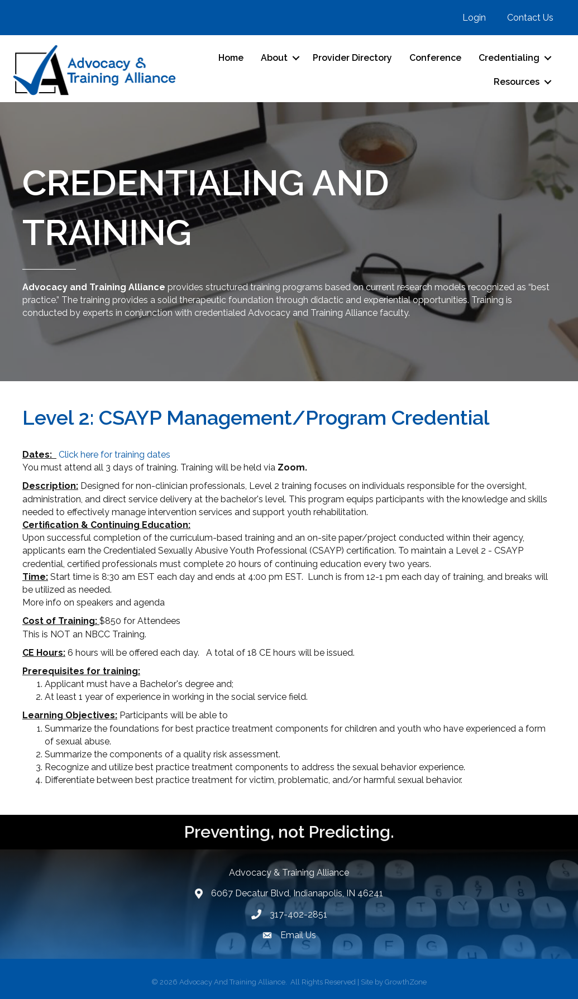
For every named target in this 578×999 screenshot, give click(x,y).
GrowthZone (406, 982)
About (274, 57)
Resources (516, 81)
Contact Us (530, 17)
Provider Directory (352, 57)
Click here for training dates (114, 454)
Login (474, 17)
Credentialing (509, 57)
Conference (435, 57)
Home (230, 57)
